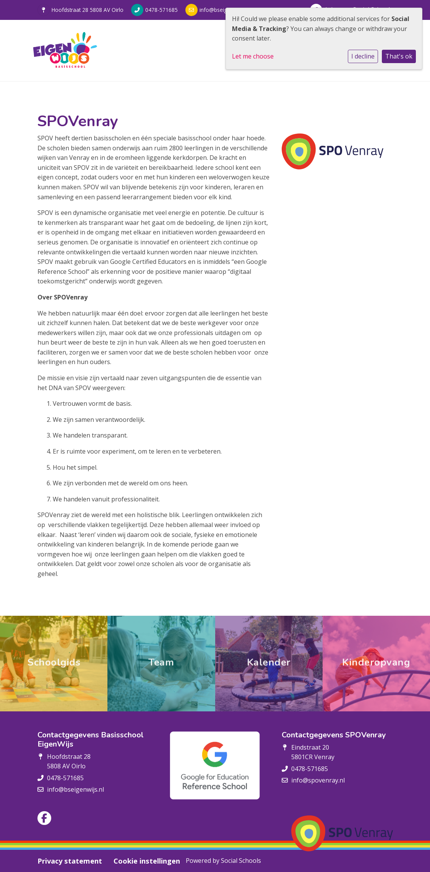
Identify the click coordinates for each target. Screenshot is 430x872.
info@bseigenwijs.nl (224, 9)
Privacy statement (69, 860)
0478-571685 (161, 9)
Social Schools (241, 860)
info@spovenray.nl (318, 780)
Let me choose (253, 56)
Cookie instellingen (147, 860)
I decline (363, 56)
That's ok (398, 56)
